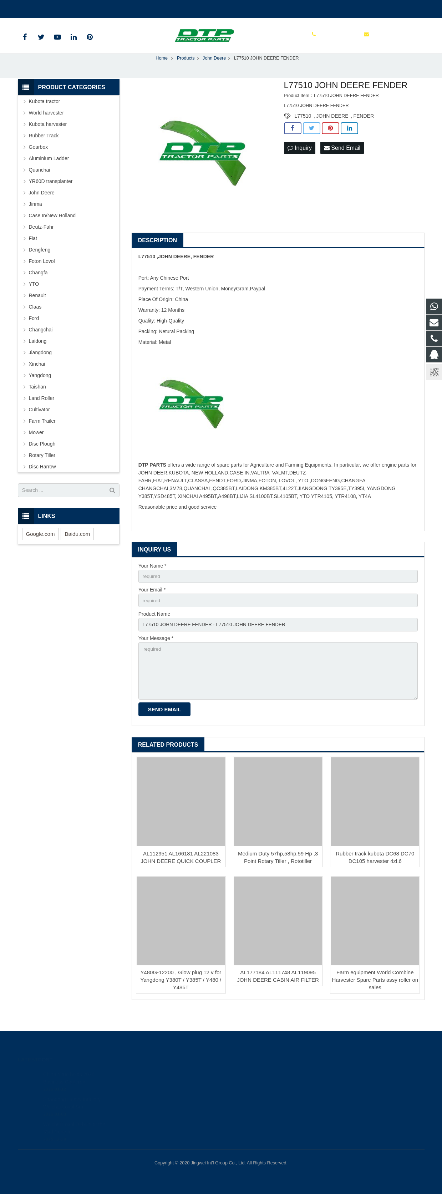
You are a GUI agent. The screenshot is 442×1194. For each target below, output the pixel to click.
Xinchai (37, 378)
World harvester (46, 127)
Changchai (41, 344)
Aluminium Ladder (49, 173)
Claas (35, 321)
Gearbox (38, 161)
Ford (34, 333)
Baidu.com (77, 548)
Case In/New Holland (52, 230)
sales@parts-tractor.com (103, 7)
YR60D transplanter (51, 196)
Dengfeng (40, 264)
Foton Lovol (42, 276)
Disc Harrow (42, 481)
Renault (37, 310)
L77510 (303, 130)
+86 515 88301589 (44, 7)
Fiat (33, 253)
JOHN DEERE (332, 130)
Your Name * (152, 580)
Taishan (37, 401)
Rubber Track (44, 150)
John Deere (42, 207)
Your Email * (152, 605)
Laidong (38, 356)
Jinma (35, 219)
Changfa (38, 287)
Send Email (342, 163)
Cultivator (39, 424)
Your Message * (155, 654)
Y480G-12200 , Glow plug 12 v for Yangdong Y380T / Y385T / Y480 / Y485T (180, 998)
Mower (36, 447)
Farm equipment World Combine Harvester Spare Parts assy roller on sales (375, 998)
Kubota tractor (44, 116)
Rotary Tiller (42, 470)
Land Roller (42, 413)
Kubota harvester (48, 139)
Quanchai (39, 184)
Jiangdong (40, 367)
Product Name (154, 629)
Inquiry (300, 163)
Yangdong (40, 390)
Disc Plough (42, 458)
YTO (34, 298)
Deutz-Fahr (41, 241)
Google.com (40, 548)
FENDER (363, 130)
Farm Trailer (42, 435)
